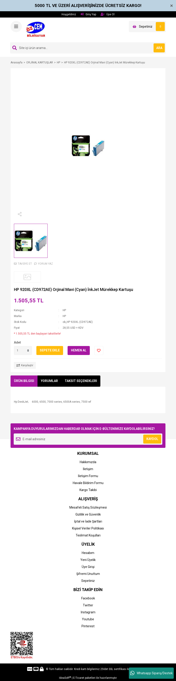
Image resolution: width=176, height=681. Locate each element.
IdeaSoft (65, 678)
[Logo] (37, 29)
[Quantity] (23, 350)
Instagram (88, 612)
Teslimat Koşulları (88, 535)
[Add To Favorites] (98, 350)
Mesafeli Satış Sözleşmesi (88, 507)
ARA (159, 48)
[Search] (88, 48)
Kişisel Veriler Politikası (88, 528)
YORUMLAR (49, 381)
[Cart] (147, 26)
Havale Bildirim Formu (88, 483)
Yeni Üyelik (88, 560)
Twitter (88, 605)
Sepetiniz (88, 581)
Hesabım (88, 553)
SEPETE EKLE (50, 350)
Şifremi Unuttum (88, 574)
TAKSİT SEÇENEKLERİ (81, 381)
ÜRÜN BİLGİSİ (24, 381)
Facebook (88, 598)
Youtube (88, 619)
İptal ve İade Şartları (88, 521)
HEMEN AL (78, 350)
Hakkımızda (88, 462)
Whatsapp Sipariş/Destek (151, 673)
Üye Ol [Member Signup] (107, 14)
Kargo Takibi (88, 490)
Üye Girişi (88, 567)
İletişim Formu (88, 476)
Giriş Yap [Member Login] (88, 14)
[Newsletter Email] (88, 439)
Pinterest (88, 626)
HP (64, 310)
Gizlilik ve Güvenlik (88, 514)
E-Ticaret (78, 677)
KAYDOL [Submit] (152, 439)
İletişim (88, 469)
